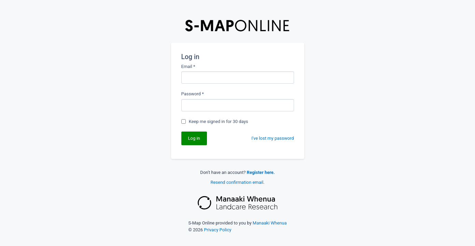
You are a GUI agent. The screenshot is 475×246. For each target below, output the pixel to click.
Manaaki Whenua (270, 223)
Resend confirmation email (236, 182)
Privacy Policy (217, 229)
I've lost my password (272, 138)
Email (188, 66)
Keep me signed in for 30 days (218, 121)
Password (192, 93)
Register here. (261, 172)
